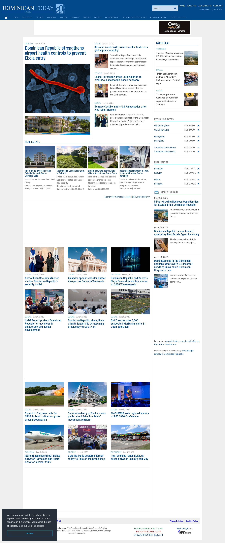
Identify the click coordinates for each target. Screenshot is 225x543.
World (39, 17)
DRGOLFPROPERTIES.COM (148, 534)
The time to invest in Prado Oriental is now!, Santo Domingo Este (38, 173)
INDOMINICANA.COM (148, 531)
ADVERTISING (205, 5)
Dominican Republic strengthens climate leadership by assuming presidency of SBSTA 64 (86, 323)
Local (15, 17)
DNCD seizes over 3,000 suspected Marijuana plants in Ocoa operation (128, 323)
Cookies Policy (192, 521)
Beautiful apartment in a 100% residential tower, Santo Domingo (134, 173)
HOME (182, 5)
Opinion (75, 17)
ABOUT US (192, 5)
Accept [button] (29, 533)
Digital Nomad (178, 17)
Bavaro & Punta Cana (135, 17)
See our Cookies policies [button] (31, 526)
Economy (27, 17)
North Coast (112, 17)
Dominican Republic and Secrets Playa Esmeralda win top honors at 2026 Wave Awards (129, 281)
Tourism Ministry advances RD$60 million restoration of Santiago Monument (169, 56)
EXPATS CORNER (169, 192)
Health (63, 17)
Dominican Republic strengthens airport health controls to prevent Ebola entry (55, 53)
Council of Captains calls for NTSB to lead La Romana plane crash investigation (42, 416)
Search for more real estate (118, 196)
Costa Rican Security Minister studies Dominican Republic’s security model (42, 281)
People (87, 17)
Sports (98, 17)
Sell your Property (141, 196)
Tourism (51, 17)
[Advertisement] (87, 27)
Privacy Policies (176, 521)
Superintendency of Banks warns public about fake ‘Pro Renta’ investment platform (87, 416)
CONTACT (218, 5)
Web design (182, 528)
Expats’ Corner (158, 17)
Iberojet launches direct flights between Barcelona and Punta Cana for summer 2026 (42, 459)
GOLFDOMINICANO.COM (148, 528)
